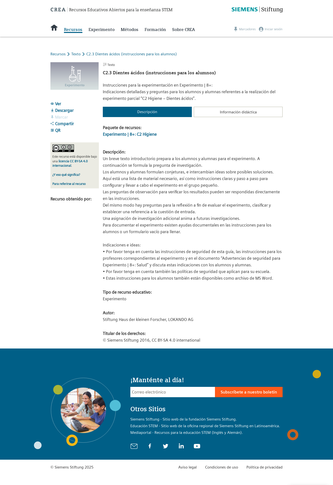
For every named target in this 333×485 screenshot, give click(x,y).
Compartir (62, 123)
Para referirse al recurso (69, 184)
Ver (55, 103)
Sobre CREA (183, 29)
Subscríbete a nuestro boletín (249, 392)
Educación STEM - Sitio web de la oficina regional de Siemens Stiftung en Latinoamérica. (205, 426)
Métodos (129, 29)
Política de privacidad (264, 467)
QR (55, 130)
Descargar (62, 110)
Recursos (73, 29)
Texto (76, 54)
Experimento (102, 29)
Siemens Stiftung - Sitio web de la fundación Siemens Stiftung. (183, 419)
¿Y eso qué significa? (66, 175)
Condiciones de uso (221, 467)
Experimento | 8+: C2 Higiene (130, 134)
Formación (155, 29)
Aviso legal (187, 467)
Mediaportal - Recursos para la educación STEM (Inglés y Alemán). (186, 432)
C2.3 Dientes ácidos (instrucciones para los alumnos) (131, 54)
